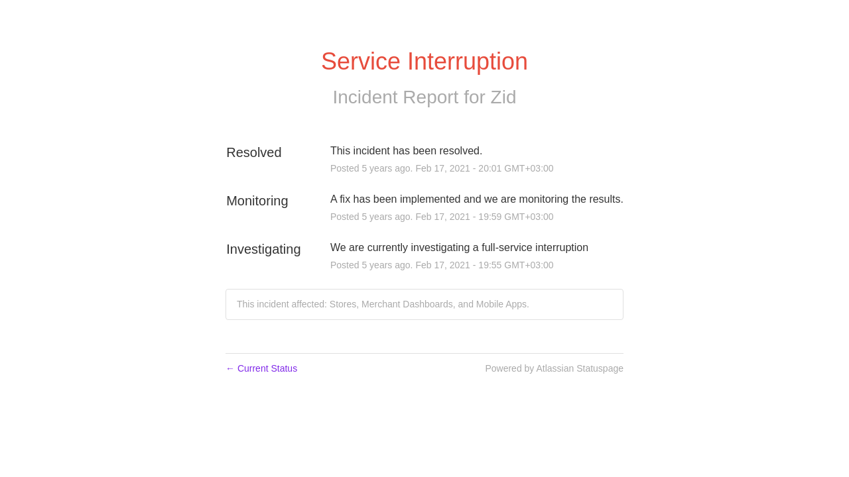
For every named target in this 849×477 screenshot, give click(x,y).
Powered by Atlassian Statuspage (554, 368)
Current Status (261, 368)
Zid (504, 97)
